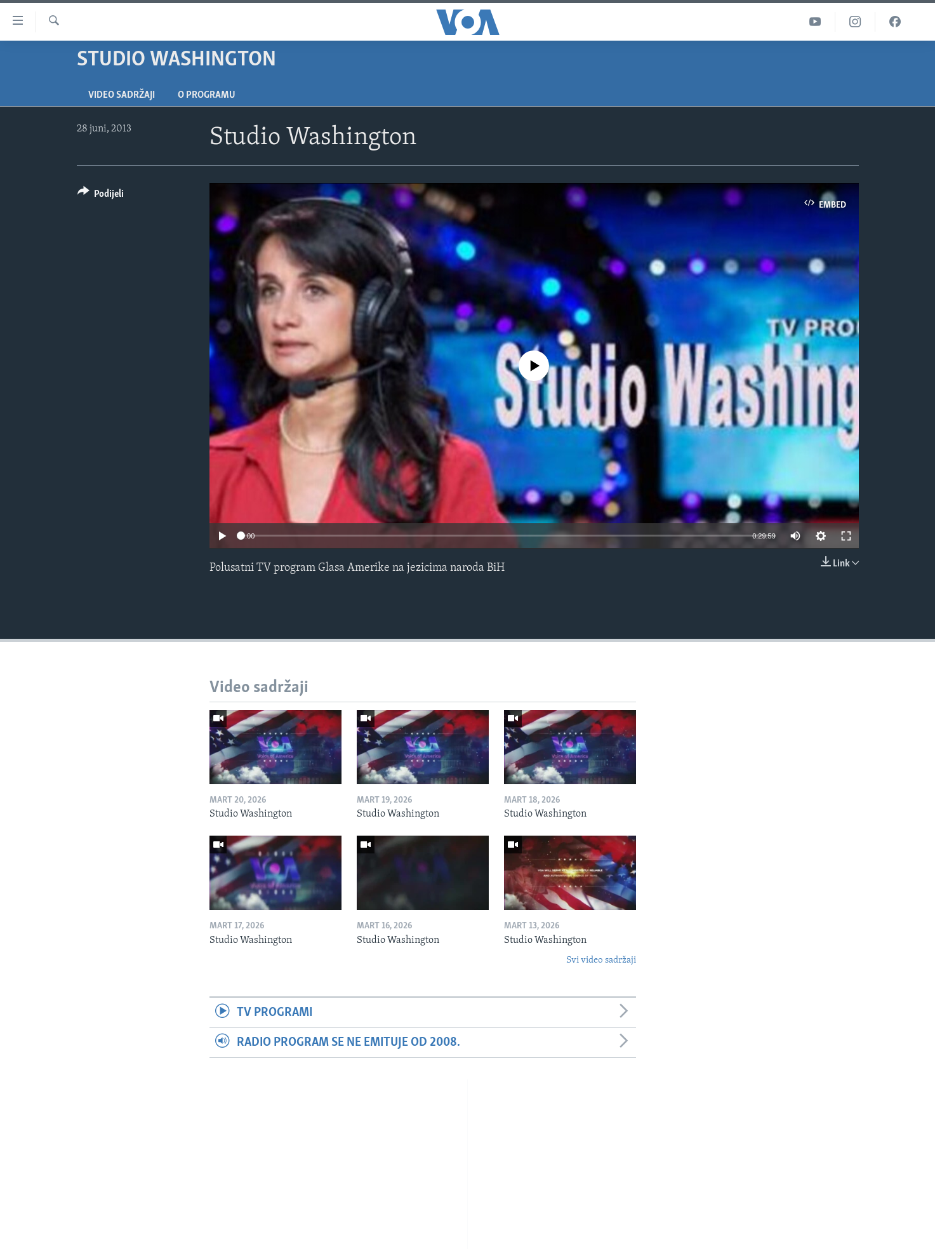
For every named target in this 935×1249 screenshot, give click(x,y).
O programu (206, 95)
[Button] (100, 196)
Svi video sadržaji (601, 960)
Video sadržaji (121, 95)
